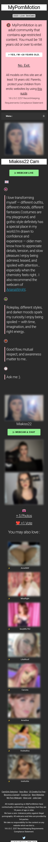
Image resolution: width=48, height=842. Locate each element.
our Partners (30, 807)
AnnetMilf (25, 568)
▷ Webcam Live (24, 173)
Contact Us (25, 795)
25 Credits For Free (37, 792)
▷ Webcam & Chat (24, 432)
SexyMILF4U (25, 629)
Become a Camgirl (11, 795)
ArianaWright (15, 289)
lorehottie (25, 781)
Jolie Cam (37, 798)
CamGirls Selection (10, 792)
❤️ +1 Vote (24, 523)
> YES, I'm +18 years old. (24, 54)
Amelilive (25, 720)
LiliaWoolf (25, 659)
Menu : (9, 116)
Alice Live (27, 798)
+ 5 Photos (24, 516)
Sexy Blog (23, 792)
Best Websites (38, 795)
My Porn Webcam (14, 798)
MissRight (25, 598)
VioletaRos (25, 751)
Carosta (25, 690)
